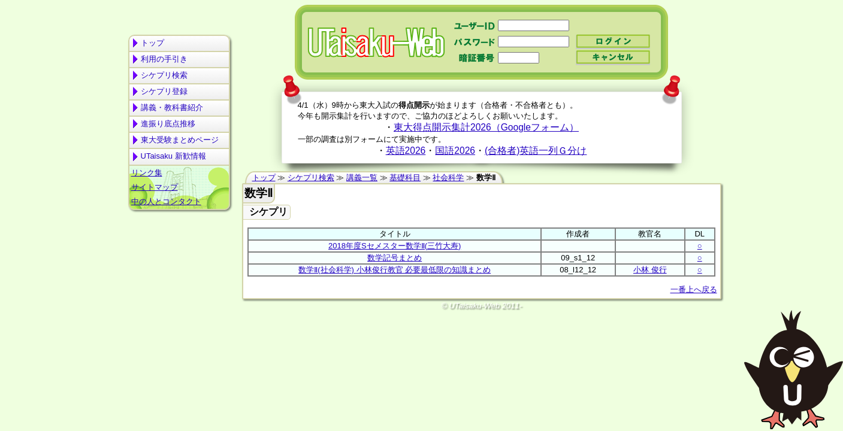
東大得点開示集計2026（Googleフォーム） (486, 127)
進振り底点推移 (168, 123)
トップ (152, 42)
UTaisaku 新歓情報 (173, 155)
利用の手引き (164, 58)
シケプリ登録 (164, 91)
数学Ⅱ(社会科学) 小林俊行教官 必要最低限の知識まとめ (394, 269)
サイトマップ (154, 187)
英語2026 (406, 150)
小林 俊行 (650, 269)
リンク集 (146, 172)
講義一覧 (361, 177)
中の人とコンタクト (166, 201)
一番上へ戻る (693, 289)
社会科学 (448, 177)
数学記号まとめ (394, 257)
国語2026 (455, 150)
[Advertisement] (179, 261)
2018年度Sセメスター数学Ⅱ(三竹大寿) (394, 245)
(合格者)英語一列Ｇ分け (536, 150)
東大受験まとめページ (180, 139)
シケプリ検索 (164, 75)
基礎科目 (405, 177)
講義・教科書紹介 (172, 107)
